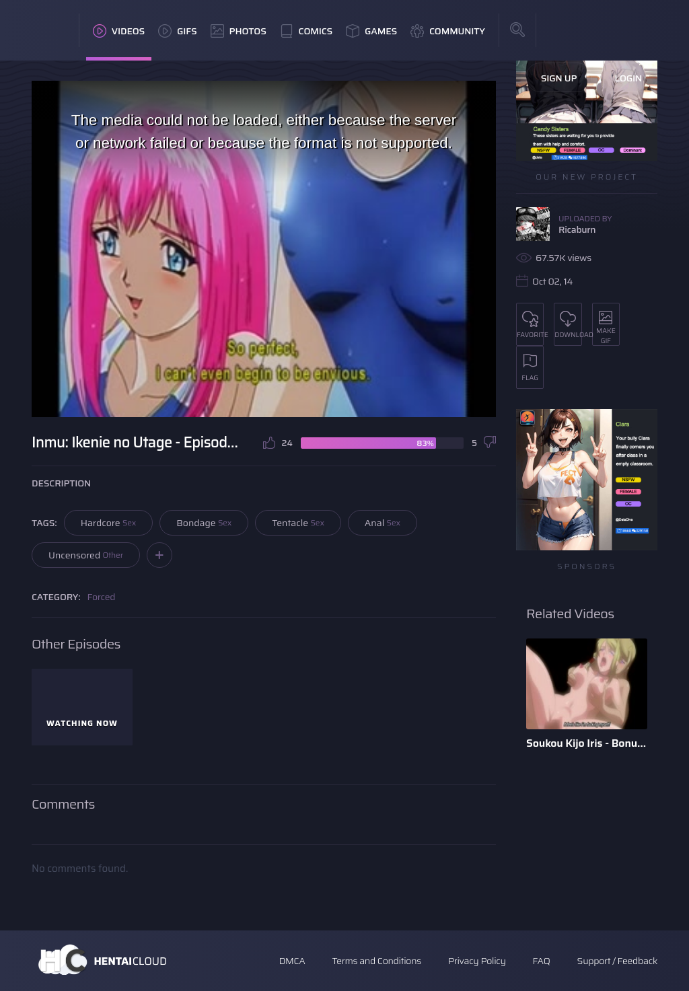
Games (371, 31)
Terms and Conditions (376, 960)
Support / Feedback (617, 960)
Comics (306, 31)
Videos (119, 31)
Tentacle (298, 522)
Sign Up (559, 78)
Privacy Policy (477, 960)
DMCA (292, 960)
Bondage (203, 522)
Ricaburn (576, 229)
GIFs (177, 31)
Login (628, 78)
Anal (382, 522)
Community (447, 31)
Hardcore (109, 522)
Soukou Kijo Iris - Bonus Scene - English (586, 743)
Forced (101, 596)
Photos (238, 31)
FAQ (541, 960)
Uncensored (85, 555)
